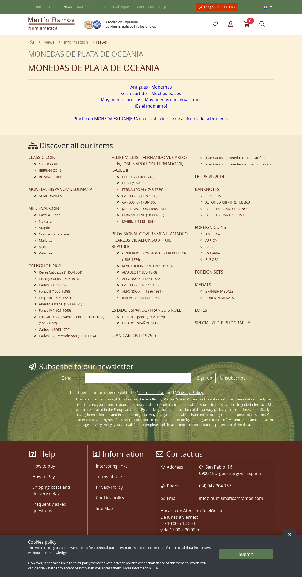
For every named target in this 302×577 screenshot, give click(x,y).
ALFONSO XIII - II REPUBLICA (227, 202)
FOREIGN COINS (210, 227)
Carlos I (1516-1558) (54, 285)
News (67, 7)
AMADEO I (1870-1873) (139, 272)
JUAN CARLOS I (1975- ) (133, 335)
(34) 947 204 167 (217, 6)
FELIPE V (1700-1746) (138, 177)
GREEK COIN (48, 164)
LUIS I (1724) (131, 183)
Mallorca (45, 240)
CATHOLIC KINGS (44, 265)
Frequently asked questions (49, 507)
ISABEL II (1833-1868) (138, 221)
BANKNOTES (207, 189)
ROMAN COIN (50, 177)
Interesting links (112, 466)
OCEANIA (212, 253)
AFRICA (211, 240)
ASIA (209, 247)
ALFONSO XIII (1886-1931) (142, 291)
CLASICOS (213, 196)
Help (162, 7)
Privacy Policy (190, 392)
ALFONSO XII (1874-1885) (141, 278)
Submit (246, 554)
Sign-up (204, 378)
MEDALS (203, 285)
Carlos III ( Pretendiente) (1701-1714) (67, 336)
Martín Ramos (88, 7)
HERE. (156, 568)
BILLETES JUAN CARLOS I (224, 215)
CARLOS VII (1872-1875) (140, 285)
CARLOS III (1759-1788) (139, 196)
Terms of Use (151, 392)
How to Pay (43, 476)
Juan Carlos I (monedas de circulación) (235, 158)
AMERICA (212, 234)
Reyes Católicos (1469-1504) (60, 272)
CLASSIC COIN (41, 157)
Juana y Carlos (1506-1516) (59, 278)
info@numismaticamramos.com (247, 419)
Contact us (145, 7)
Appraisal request (118, 7)
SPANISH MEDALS (219, 291)
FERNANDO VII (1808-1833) (143, 215)
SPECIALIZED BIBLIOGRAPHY (222, 323)
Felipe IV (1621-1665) (55, 310)
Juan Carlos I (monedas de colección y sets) (238, 164)
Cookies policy (110, 498)
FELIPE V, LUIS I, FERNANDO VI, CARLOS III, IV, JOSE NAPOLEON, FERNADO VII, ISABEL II (149, 164)
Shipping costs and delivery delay (51, 490)
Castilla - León (50, 215)
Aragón (44, 228)
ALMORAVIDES (50, 196)
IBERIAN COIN (50, 170)
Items (53, 7)
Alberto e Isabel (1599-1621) (60, 304)
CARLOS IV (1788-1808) (139, 202)
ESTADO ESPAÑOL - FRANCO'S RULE (146, 310)
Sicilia (43, 247)
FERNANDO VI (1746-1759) (142, 189)
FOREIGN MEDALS (219, 298)
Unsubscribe (233, 378)
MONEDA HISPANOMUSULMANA (60, 189)
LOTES (201, 310)
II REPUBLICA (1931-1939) (141, 298)
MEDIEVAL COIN (43, 208)
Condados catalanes (55, 234)
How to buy (43, 466)
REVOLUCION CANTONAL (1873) (147, 266)
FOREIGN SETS (209, 272)
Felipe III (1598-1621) (55, 298)
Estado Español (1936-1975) (143, 317)
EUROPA (211, 259)
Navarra (45, 221)
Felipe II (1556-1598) (54, 291)
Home (39, 7)
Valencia (45, 253)
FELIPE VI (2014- (210, 176)
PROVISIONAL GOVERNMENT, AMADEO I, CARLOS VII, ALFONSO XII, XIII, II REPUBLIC (149, 240)
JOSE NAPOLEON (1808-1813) (144, 208)
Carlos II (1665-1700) (54, 329)
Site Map (104, 508)
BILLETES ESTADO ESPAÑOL (227, 208)
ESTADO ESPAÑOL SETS (140, 323)
